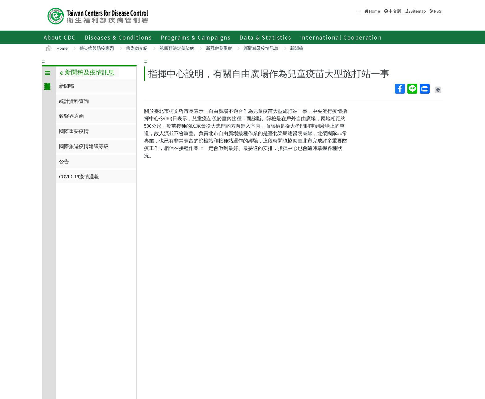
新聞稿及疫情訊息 (261, 48)
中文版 (394, 11)
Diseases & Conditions (118, 37)
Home (374, 11)
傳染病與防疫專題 (96, 48)
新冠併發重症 (219, 48)
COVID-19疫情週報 (79, 176)
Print (424, 89)
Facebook (399, 89)
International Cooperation (341, 37)
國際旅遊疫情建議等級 (84, 146)
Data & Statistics (265, 37)
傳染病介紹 (137, 48)
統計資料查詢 (74, 101)
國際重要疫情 (74, 131)
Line (412, 89)
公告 (64, 161)
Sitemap (418, 11)
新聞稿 (296, 48)
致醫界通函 (71, 116)
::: (43, 61)
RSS (437, 11)
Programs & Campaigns (196, 37)
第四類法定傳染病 (177, 48)
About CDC (60, 37)
